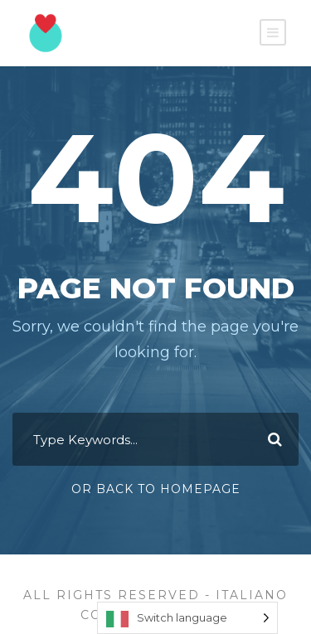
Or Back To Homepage (156, 489)
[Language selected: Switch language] (187, 618)
